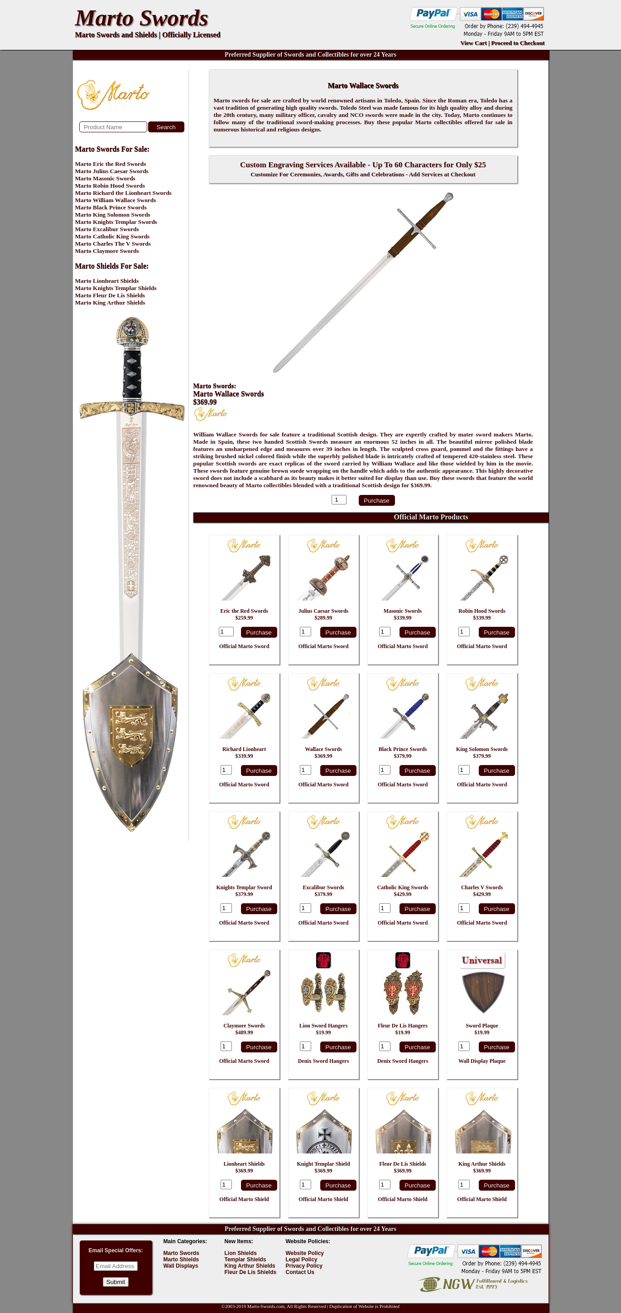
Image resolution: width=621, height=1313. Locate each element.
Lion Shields (241, 1253)
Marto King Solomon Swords (112, 214)
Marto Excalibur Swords (107, 229)
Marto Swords (141, 17)
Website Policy (305, 1253)
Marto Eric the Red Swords (110, 163)
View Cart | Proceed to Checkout (502, 42)
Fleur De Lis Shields (251, 1272)
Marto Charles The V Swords (113, 243)
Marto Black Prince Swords (111, 207)
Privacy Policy (304, 1266)
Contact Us (300, 1272)
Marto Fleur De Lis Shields (110, 295)
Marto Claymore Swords (107, 250)
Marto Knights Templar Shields (116, 288)
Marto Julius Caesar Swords (112, 171)
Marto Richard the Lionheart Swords (123, 192)
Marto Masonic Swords (105, 178)
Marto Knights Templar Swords (116, 221)
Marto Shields (181, 1259)
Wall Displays (181, 1266)
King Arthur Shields (250, 1266)
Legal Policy (302, 1259)
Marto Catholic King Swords (112, 236)
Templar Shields (245, 1259)
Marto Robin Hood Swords (110, 185)
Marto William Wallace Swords (115, 200)
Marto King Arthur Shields (110, 302)
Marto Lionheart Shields (107, 280)
